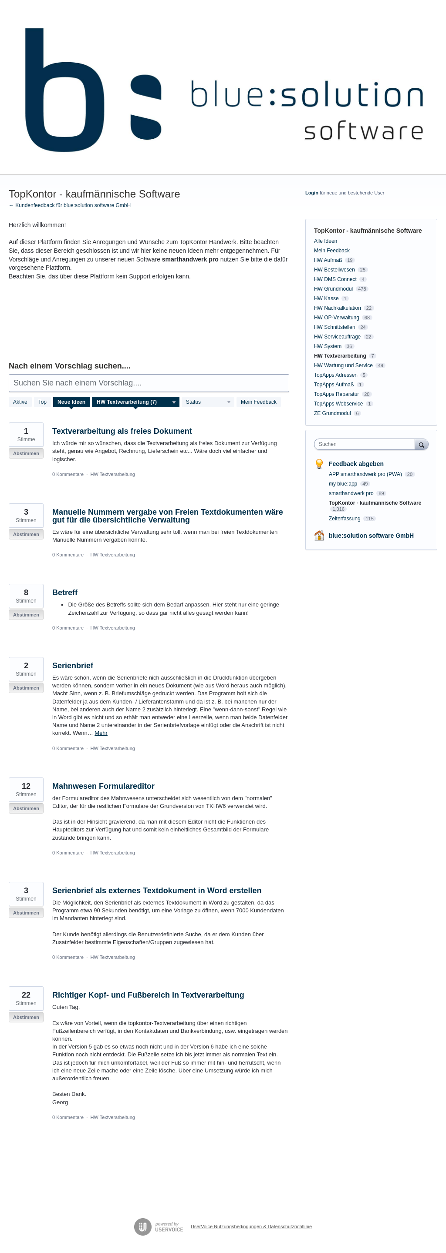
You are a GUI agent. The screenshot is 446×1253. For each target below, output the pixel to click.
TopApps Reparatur (336, 394)
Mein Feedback (259, 402)
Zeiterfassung (345, 519)
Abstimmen (26, 453)
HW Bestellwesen (334, 270)
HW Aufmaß (328, 260)
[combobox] (366, 444)
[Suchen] (422, 444)
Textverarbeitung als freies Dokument (122, 431)
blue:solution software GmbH (371, 535)
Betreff (65, 592)
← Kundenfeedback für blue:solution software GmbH (70, 205)
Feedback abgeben (356, 463)
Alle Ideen (325, 241)
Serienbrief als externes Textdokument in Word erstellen (156, 890)
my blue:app (344, 484)
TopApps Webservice (338, 404)
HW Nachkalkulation (337, 308)
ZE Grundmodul (332, 413)
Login (311, 192)
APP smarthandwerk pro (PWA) (366, 474)
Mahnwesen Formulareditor (103, 786)
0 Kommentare (68, 474)
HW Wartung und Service (343, 365)
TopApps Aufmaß (334, 385)
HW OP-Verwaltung (336, 318)
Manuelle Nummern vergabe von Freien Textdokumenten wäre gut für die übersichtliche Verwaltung (167, 516)
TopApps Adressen (336, 375)
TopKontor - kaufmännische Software (375, 503)
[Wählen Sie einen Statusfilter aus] (208, 402)
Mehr (101, 733)
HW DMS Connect (335, 279)
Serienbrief (72, 665)
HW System (327, 346)
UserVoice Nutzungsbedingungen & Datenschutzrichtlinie (251, 1226)
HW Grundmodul (333, 289)
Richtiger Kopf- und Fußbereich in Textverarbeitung (148, 995)
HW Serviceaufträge (337, 337)
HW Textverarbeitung (112, 474)
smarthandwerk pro (352, 493)
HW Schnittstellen (334, 327)
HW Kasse (326, 298)
